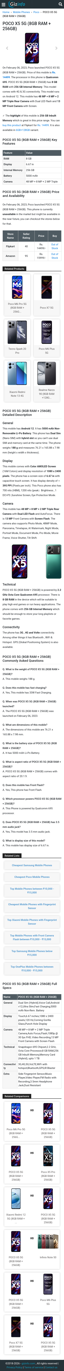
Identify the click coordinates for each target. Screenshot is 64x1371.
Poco (36, 12)
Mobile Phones (21, 12)
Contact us (51, 1367)
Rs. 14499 (43, 125)
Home (6, 12)
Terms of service (33, 1367)
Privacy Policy (14, 1367)
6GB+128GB (23, 130)
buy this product (12, 125)
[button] (7, 48)
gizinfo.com (28, 1363)
